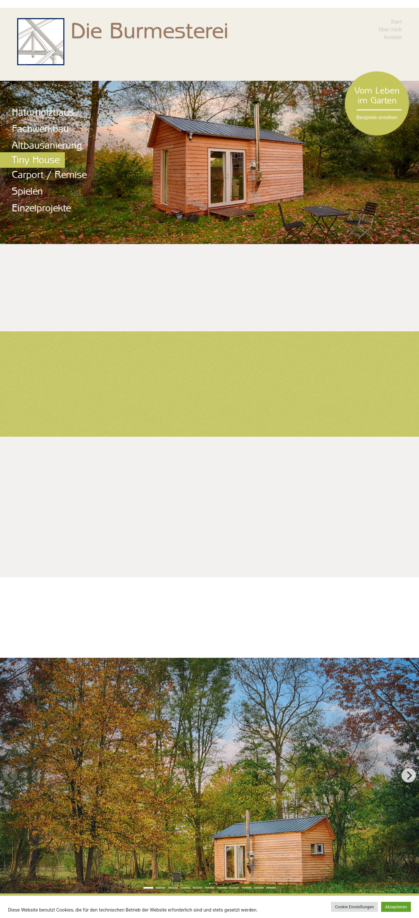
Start (396, 22)
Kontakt (393, 37)
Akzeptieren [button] (396, 906)
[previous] (10, 775)
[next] (409, 775)
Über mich (390, 30)
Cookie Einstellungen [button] (354, 906)
